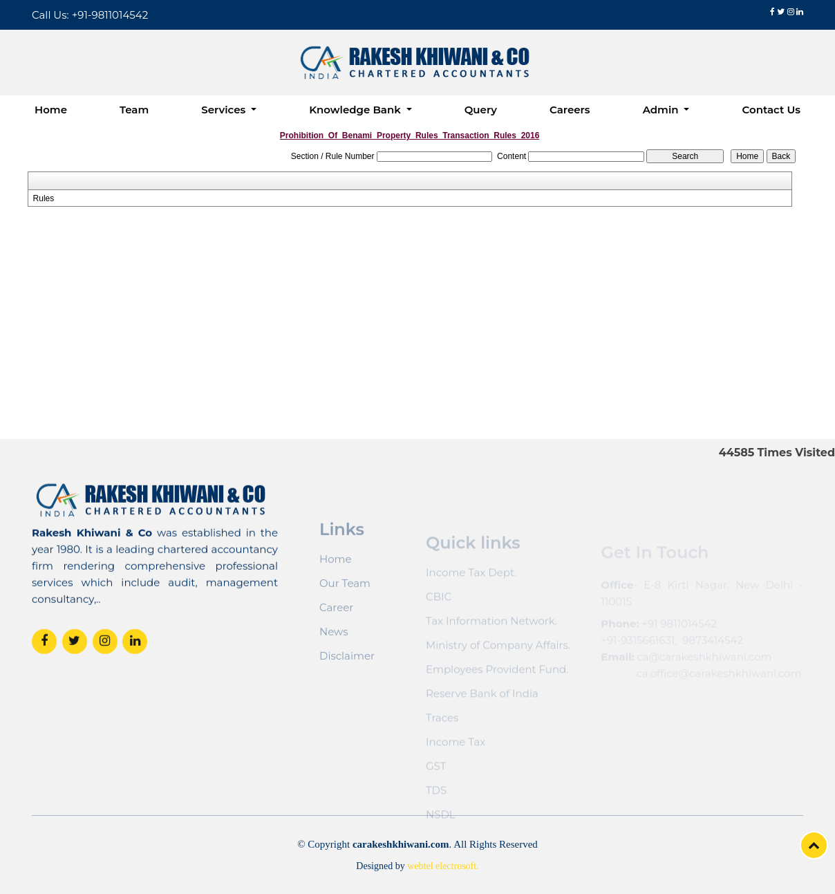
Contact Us (771, 109)
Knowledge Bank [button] (356, 109)
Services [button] (224, 109)
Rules (44, 198)
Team (134, 109)
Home (51, 109)
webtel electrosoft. (442, 866)
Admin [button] (662, 109)
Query (481, 109)
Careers (570, 109)
